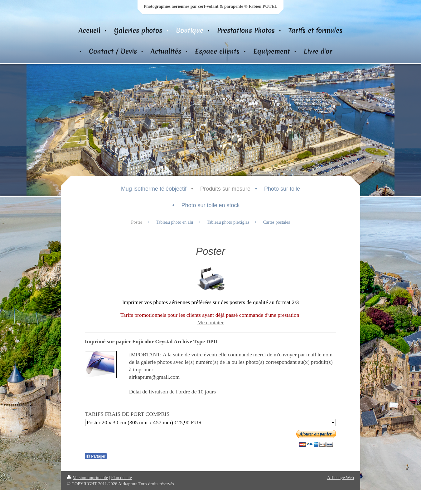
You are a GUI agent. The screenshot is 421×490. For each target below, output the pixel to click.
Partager (95, 456)
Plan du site (121, 477)
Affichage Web (340, 477)
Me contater (210, 322)
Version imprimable (87, 477)
